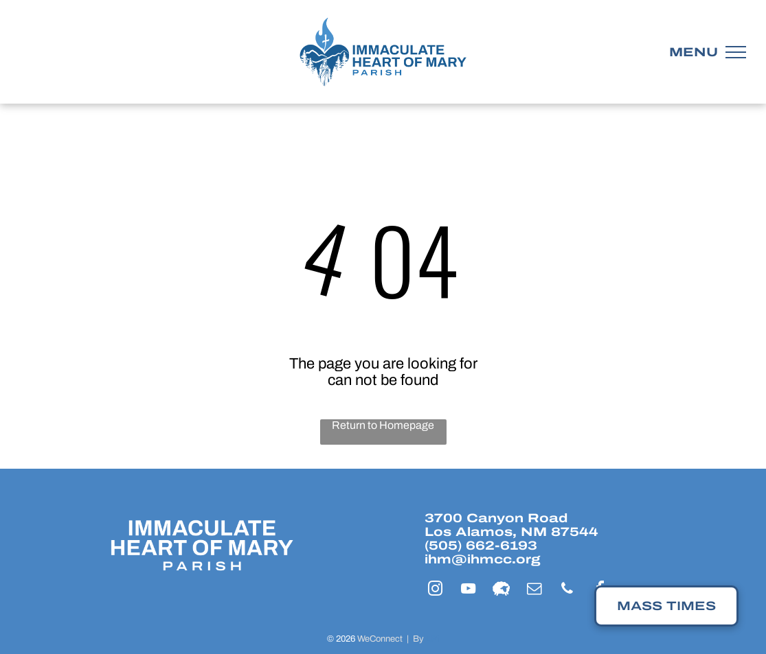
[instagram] (436, 590)
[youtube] (469, 590)
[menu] (736, 52)
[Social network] (501, 590)
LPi (432, 639)
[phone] (567, 590)
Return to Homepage (383, 425)
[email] (534, 590)
